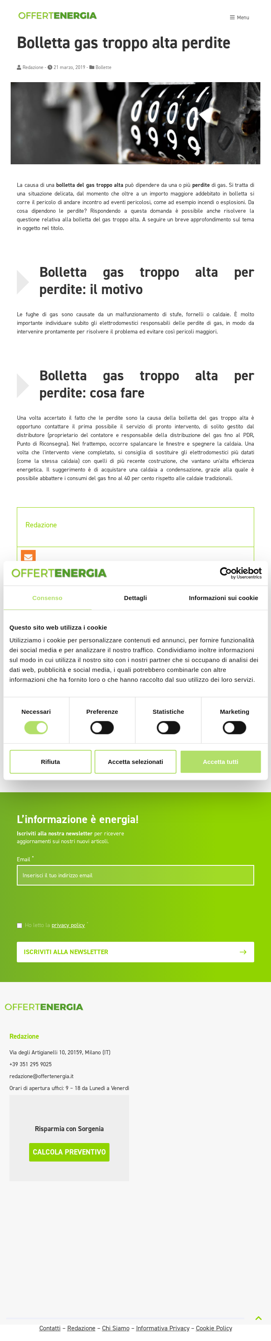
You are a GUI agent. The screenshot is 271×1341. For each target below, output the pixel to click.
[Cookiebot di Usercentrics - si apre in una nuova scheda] (226, 573)
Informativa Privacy (162, 1328)
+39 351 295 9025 (30, 1064)
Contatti (50, 1328)
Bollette (104, 67)
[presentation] (73, 904)
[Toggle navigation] (239, 16)
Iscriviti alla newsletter (135, 952)
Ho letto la (57, 925)
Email (25, 859)
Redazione (33, 67)
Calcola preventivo (69, 1152)
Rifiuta (50, 761)
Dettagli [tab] (135, 597)
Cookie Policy (214, 1328)
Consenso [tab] (47, 597)
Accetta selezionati (135, 761)
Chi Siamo (116, 1328)
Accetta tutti (221, 761)
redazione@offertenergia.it (41, 1076)
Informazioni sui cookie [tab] (223, 597)
